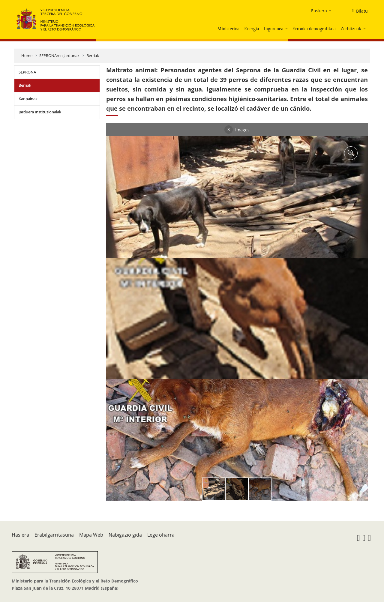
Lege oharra (161, 535)
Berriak (92, 55)
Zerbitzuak (350, 28)
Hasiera (20, 535)
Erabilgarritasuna (54, 535)
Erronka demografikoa (313, 28)
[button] (287, 28)
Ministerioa (228, 28)
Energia (251, 28)
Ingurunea (273, 28)
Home (26, 55)
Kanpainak (28, 98)
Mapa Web (91, 535)
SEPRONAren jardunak (59, 55)
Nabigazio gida (125, 535)
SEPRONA (27, 72)
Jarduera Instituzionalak (40, 112)
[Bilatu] (357, 11)
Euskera (319, 10)
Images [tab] (237, 129)
